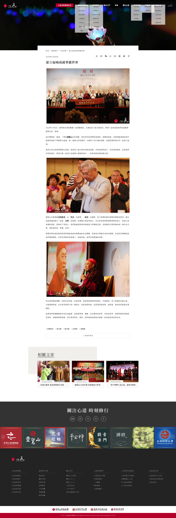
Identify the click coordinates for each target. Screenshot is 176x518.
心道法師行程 (16, 492)
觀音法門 (69, 471)
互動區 (147, 5)
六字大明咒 (70, 489)
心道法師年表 (16, 482)
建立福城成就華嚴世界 (77, 51)
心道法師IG (153, 482)
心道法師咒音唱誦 (127, 476)
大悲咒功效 (70, 485)
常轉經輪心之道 (126, 479)
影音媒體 (137, 5)
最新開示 (54, 51)
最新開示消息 (43, 471)
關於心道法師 (83, 5)
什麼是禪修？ (98, 479)
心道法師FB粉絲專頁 (156, 479)
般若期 (66, 329)
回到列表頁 (88, 335)
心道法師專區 (16, 471)
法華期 (74, 329)
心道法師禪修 (98, 471)
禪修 (116, 5)
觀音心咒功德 (71, 476)
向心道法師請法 (126, 482)
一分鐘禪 (97, 482)
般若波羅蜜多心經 (72, 492)
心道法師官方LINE (155, 476)
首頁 (47, 51)
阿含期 (58, 329)
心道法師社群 (153, 471)
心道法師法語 (16, 489)
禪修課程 (97, 485)
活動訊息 (158, 5)
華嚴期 (82, 329)
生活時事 (63, 51)
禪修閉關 (42, 495)
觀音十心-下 (70, 482)
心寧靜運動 (98, 489)
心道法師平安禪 (99, 476)
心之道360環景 (126, 485)
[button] (3, 437)
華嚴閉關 (42, 492)
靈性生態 (42, 479)
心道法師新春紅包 (64, 5)
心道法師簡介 (16, 479)
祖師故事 (42, 482)
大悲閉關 (42, 489)
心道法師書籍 (16, 485)
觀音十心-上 (70, 479)
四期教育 (50, 329)
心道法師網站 (16, 476)
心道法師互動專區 (127, 471)
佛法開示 (42, 476)
